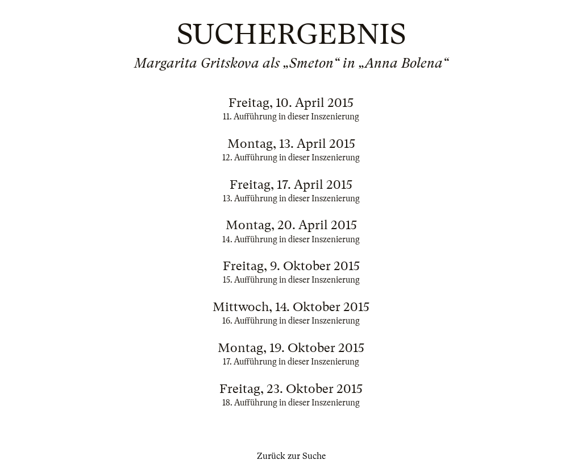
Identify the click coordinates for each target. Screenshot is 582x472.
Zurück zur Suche (291, 456)
